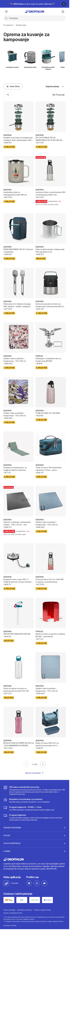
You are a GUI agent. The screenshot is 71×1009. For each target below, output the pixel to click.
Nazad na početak (34, 773)
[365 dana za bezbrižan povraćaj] (34, 790)
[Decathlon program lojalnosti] (34, 817)
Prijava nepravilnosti (42, 910)
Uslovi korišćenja (12, 843)
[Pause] (64, 4)
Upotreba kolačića (24, 910)
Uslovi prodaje (9, 910)
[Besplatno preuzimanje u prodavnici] (26, 800)
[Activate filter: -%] (7, 95)
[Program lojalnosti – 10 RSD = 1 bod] (29, 808)
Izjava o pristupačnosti (12, 913)
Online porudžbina (12, 828)
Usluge (6, 835)
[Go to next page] (43, 764)
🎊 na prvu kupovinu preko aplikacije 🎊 (32, 4)
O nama (6, 851)
